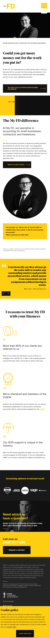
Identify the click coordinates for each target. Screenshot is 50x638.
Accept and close (25, 633)
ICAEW (42, 409)
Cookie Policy (11, 627)
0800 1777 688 (14, 542)
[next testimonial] (8, 293)
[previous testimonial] (4, 293)
